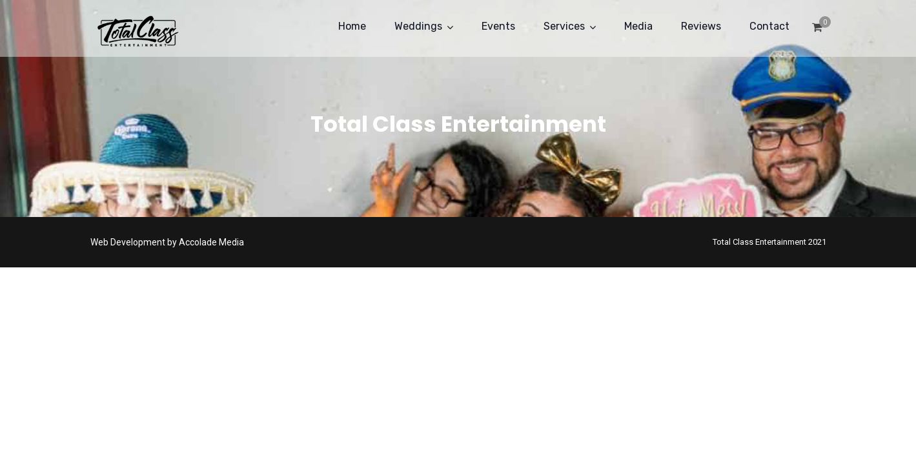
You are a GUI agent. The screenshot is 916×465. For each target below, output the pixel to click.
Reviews (701, 26)
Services (564, 26)
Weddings (418, 26)
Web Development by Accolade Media (167, 242)
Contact (769, 26)
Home (352, 26)
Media (638, 26)
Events (498, 26)
